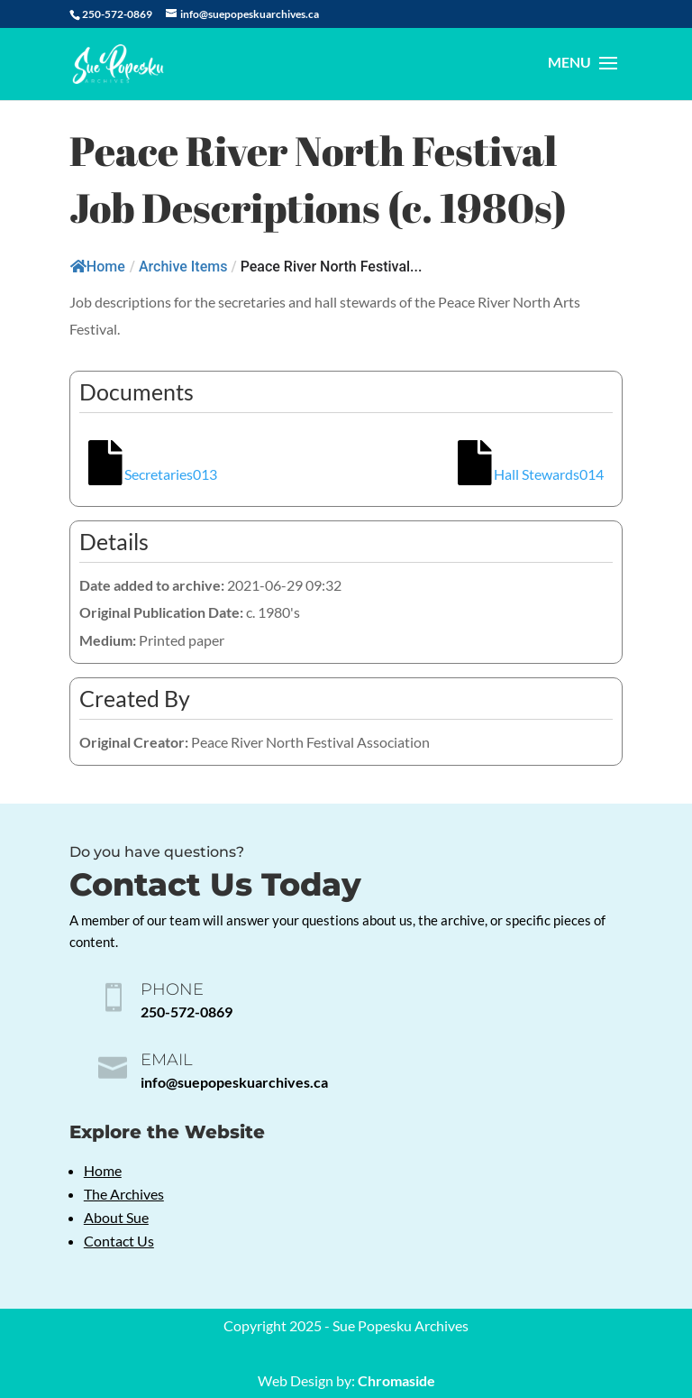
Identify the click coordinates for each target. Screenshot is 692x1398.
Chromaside (396, 1380)
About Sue (116, 1217)
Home (97, 266)
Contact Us (119, 1240)
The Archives (124, 1193)
